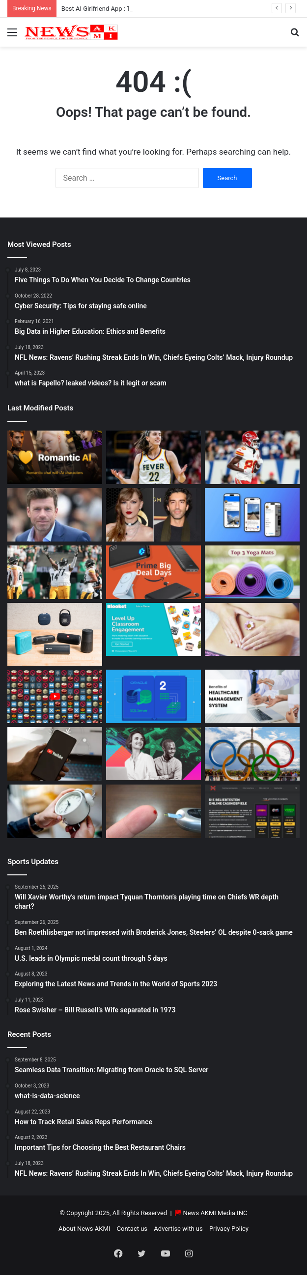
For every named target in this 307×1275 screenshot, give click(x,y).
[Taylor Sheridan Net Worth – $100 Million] (54, 515)
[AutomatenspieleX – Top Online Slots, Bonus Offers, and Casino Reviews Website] (252, 811)
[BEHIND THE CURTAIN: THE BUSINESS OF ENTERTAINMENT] (153, 754)
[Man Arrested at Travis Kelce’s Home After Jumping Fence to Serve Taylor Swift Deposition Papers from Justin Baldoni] (153, 515)
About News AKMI (84, 1228)
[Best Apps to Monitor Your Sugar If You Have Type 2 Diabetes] (153, 811)
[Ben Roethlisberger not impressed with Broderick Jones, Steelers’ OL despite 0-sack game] (54, 572)
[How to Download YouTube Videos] (54, 754)
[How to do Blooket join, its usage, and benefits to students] (153, 629)
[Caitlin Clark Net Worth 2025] (153, 457)
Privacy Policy (229, 1228)
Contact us (132, 1228)
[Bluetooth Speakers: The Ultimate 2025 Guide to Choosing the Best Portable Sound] (54, 634)
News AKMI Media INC (215, 1213)
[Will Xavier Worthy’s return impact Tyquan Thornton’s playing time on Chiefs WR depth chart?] (252, 457)
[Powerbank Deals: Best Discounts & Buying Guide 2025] (153, 572)
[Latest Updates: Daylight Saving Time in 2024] (54, 811)
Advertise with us (178, 1228)
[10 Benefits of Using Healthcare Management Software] (252, 696)
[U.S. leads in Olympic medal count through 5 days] (252, 754)
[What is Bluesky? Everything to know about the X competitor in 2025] (252, 515)
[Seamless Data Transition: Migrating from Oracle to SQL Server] (153, 696)
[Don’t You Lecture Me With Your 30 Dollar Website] (54, 696)
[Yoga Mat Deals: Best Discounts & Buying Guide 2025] (252, 572)
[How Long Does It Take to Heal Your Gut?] (252, 629)
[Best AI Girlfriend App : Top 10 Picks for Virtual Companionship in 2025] (54, 457)
